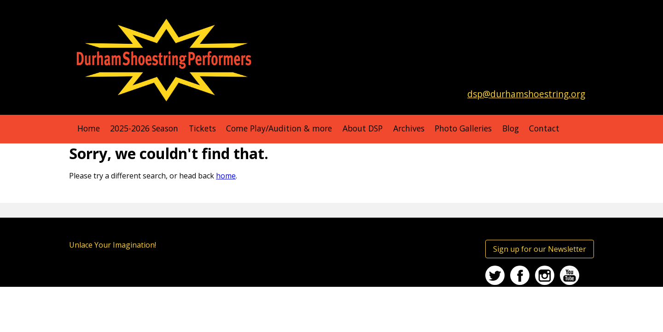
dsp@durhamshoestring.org (526, 94)
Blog (510, 128)
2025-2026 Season (144, 128)
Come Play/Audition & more (279, 128)
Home (88, 128)
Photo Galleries (463, 128)
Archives (409, 128)
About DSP (363, 128)
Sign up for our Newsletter (539, 249)
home (226, 176)
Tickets (202, 128)
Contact (544, 128)
